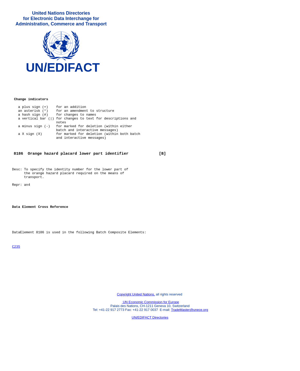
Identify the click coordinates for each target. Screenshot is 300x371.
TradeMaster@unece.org (189, 344)
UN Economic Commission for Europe (150, 336)
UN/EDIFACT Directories (150, 352)
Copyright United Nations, (136, 329)
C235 (16, 275)
